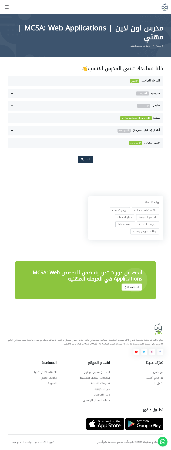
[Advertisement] (83, 177)
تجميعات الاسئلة (100, 383)
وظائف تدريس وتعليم (144, 231)
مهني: (140, 118)
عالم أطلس (102, 442)
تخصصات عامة (125, 224)
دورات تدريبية (102, 389)
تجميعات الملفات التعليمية (94, 377)
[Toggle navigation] (7, 7)
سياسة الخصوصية (22, 442)
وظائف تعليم (49, 377)
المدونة (52, 383)
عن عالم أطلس (154, 377)
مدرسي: (148, 93)
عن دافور (158, 372)
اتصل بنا (158, 383)
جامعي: (148, 106)
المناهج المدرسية (147, 217)
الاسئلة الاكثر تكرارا (45, 372)
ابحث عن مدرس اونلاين (97, 372)
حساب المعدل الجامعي (96, 400)
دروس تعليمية (119, 210)
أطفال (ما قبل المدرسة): (139, 131)
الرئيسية (159, 46)
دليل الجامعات (124, 217)
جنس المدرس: (144, 143)
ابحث (85, 159)
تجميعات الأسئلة (147, 224)
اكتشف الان (132, 287)
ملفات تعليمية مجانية (145, 210)
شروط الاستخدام (44, 442)
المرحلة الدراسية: (145, 81)
